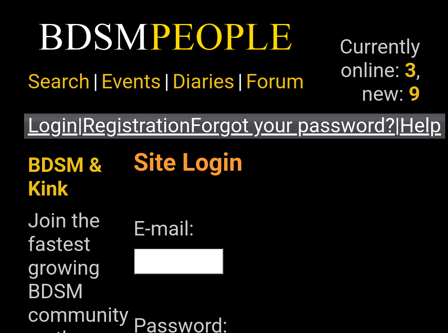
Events (131, 81)
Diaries (204, 81)
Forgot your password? (292, 125)
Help (420, 125)
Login (53, 125)
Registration (136, 125)
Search (59, 81)
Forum (275, 81)
